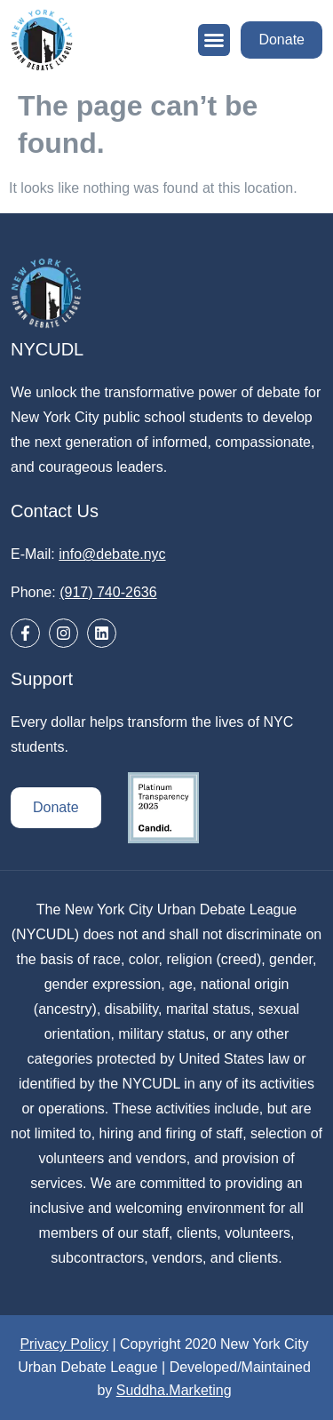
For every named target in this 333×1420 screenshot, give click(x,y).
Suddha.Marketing (174, 1390)
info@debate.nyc (112, 554)
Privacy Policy (64, 1344)
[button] (214, 40)
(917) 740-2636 (107, 592)
